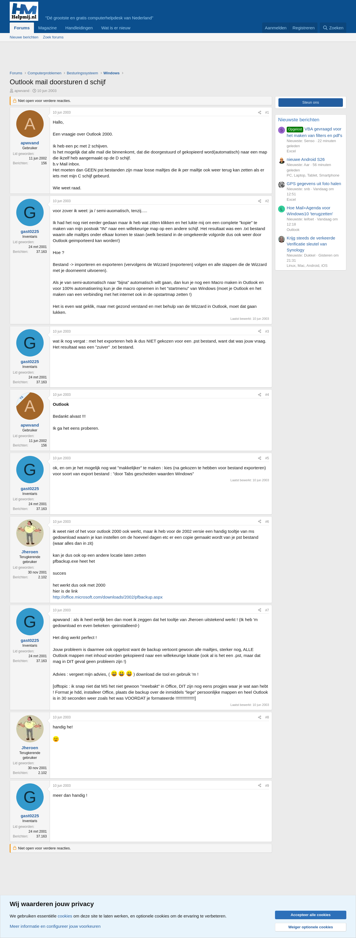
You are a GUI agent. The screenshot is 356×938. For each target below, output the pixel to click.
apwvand (22, 91)
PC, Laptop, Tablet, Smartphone (313, 175)
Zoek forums (53, 37)
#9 (267, 786)
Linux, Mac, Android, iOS (307, 265)
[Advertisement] (113, 57)
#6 (267, 522)
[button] (135, 27)
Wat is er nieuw (115, 27)
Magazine (47, 27)
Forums (22, 27)
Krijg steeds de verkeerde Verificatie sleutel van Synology (311, 243)
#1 (267, 112)
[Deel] (259, 112)
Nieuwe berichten (24, 37)
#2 (267, 201)
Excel (291, 151)
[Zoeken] (333, 27)
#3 (267, 331)
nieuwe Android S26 (306, 159)
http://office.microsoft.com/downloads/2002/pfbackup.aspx (108, 597)
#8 (267, 717)
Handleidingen (79, 27)
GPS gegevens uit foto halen (314, 183)
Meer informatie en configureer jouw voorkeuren (55, 926)
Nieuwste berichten (298, 119)
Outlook (293, 230)
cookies (65, 916)
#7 (267, 610)
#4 (267, 395)
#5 (267, 458)
